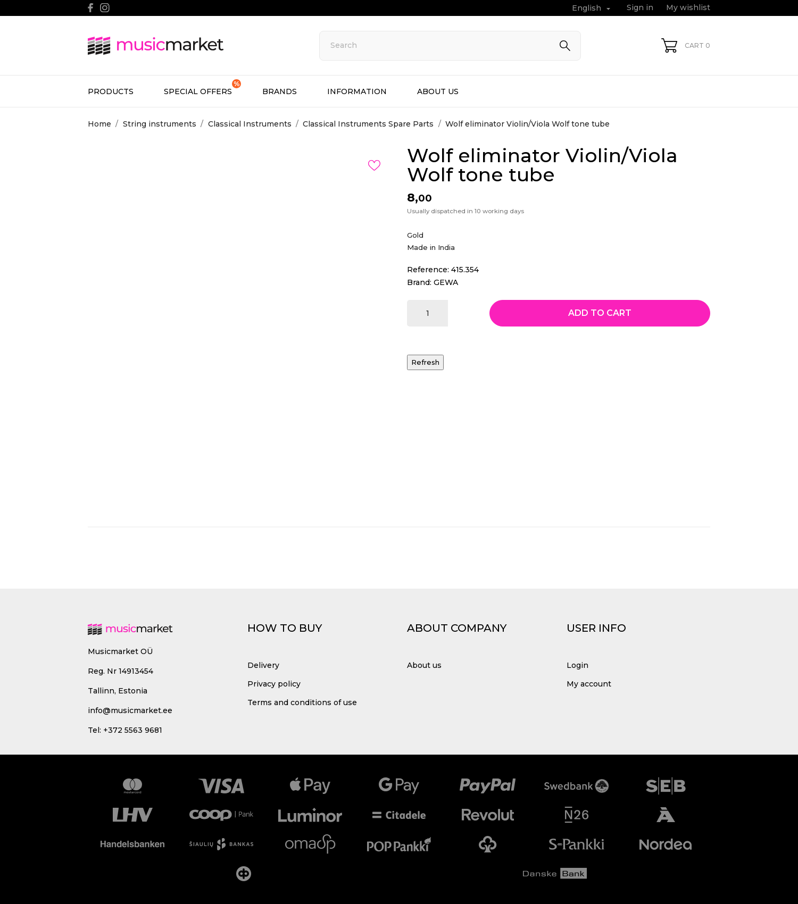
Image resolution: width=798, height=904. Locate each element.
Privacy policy (274, 684)
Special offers (202, 87)
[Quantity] (427, 313)
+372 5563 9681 (132, 730)
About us (438, 91)
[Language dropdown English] (592, 8)
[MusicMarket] (191, 46)
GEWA (446, 282)
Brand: (419, 282)
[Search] (450, 46)
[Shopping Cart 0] (685, 45)
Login (577, 665)
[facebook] (91, 7)
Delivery (263, 665)
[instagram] (105, 7)
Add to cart (599, 313)
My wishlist (688, 7)
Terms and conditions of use (302, 702)
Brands (279, 91)
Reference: (428, 269)
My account (589, 684)
